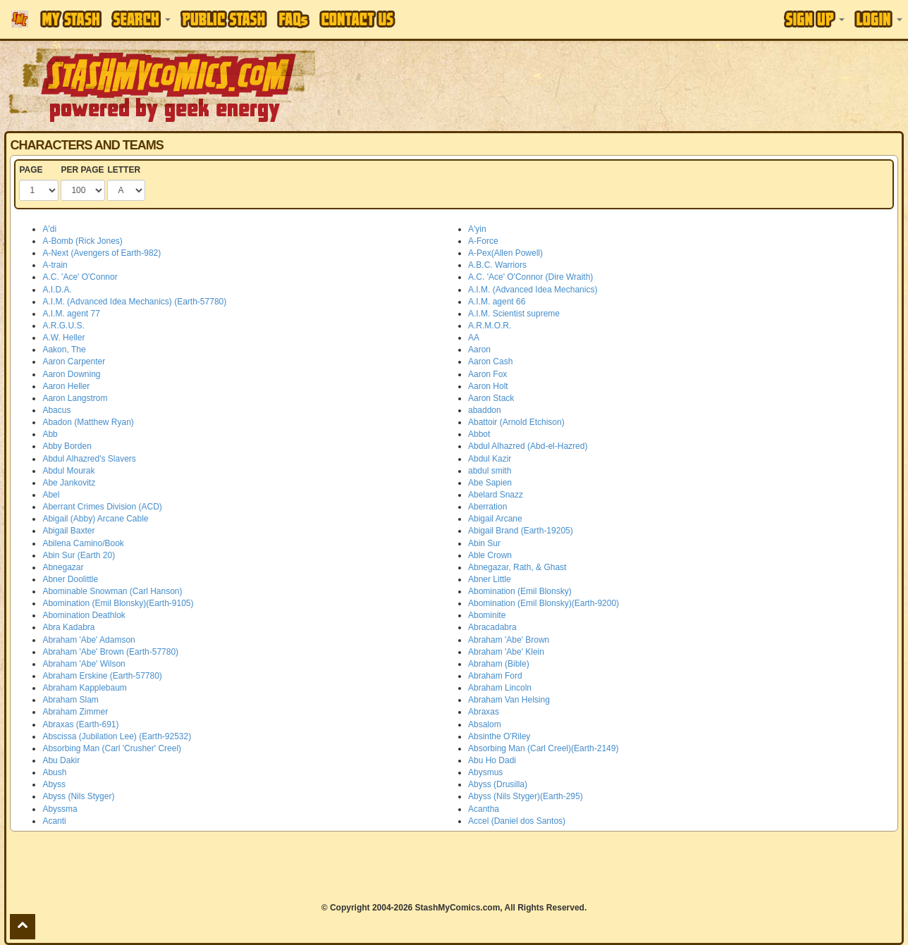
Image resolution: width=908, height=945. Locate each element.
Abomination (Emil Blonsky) (520, 591)
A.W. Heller (63, 337)
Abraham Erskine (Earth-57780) (101, 676)
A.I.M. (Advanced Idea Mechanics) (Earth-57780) (134, 302)
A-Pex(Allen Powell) (505, 253)
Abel (50, 495)
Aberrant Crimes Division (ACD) (101, 507)
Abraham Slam (70, 700)
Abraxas (483, 712)
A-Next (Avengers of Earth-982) (101, 253)
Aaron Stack (491, 398)
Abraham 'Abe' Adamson (88, 640)
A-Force (483, 241)
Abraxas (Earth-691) (80, 724)
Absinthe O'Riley (499, 736)
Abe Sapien (490, 483)
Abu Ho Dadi (492, 760)
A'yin (477, 229)
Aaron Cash (490, 361)
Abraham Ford (495, 676)
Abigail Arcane (495, 519)
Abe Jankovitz (68, 483)
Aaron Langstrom (74, 398)
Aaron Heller (66, 386)
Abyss (54, 784)
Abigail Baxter (68, 531)
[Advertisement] (641, 84)
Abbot (479, 434)
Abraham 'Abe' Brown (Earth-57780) (110, 652)
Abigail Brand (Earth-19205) (520, 531)
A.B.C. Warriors (497, 265)
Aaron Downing (71, 374)
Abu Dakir (61, 760)
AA (473, 337)
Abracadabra (492, 627)
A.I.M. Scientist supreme (514, 314)
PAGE (30, 170)
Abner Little (489, 579)
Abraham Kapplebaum (84, 688)
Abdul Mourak (68, 471)
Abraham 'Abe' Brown (508, 640)
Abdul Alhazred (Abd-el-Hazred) (527, 446)
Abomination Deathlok (83, 615)
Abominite (486, 615)
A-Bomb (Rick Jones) (82, 241)
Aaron (479, 349)
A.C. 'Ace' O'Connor (79, 277)
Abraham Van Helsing (509, 700)
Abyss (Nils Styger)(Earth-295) (525, 796)
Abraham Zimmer (75, 712)
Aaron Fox (487, 374)
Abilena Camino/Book (82, 543)
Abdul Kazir (489, 459)
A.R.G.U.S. (63, 326)
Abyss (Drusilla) (497, 784)
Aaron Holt (488, 386)
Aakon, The (63, 349)
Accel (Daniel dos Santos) (516, 821)
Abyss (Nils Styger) (78, 796)
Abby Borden (66, 446)
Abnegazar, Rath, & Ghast (517, 567)
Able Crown (490, 555)
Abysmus (485, 772)
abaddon (484, 410)
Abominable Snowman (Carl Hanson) (112, 591)
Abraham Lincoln (500, 688)
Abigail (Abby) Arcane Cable (95, 519)
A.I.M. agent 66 (496, 302)
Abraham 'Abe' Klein (506, 652)
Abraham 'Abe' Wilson (83, 664)
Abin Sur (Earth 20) (78, 555)
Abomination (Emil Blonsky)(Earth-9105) (117, 603)
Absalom (484, 724)
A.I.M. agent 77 (70, 314)
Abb (49, 434)
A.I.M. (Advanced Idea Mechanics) (532, 290)
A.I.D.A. (56, 290)
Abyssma (59, 809)
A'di (49, 229)
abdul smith (489, 471)
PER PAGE (82, 170)
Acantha (483, 809)
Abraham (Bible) (498, 664)
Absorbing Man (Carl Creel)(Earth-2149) (543, 748)
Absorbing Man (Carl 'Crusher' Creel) (111, 748)
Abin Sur (484, 543)
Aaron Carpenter (73, 361)
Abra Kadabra (68, 627)
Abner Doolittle (70, 579)
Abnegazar (62, 567)
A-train (54, 265)
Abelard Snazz (495, 495)
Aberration (487, 507)
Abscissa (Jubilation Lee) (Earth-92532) (116, 736)
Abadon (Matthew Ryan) (87, 422)
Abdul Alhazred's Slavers (88, 459)
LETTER (123, 170)
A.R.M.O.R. (489, 326)
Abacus (56, 410)
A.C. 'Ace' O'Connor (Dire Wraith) (530, 277)
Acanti (54, 821)
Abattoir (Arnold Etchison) (516, 422)
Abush (54, 772)
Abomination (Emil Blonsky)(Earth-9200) (543, 603)
